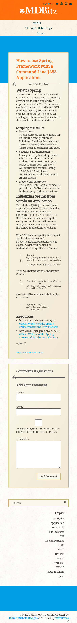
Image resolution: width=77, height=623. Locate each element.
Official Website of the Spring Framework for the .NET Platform (38, 336)
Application (57, 523)
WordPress (62, 618)
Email (20, 406)
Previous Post (35, 352)
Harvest (59, 554)
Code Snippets (55, 531)
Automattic (57, 527)
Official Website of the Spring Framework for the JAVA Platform (38, 325)
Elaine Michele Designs (23, 618)
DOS (62, 545)
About (41, 33)
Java (21, 343)
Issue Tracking (55, 571)
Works (36, 23)
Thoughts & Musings (38, 28)
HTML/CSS (58, 562)
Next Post (21, 352)
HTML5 (60, 567)
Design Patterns (54, 540)
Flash (61, 549)
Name (20, 392)
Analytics (58, 518)
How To (60, 558)
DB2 (62, 536)
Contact (48, 3)
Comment (23, 439)
